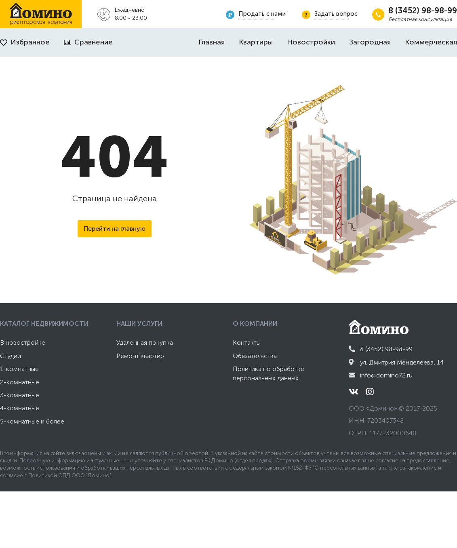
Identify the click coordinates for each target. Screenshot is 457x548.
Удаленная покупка (144, 342)
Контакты (247, 342)
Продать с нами (262, 13)
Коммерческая (431, 42)
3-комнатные (19, 395)
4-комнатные (19, 408)
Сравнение (88, 42)
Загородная (370, 42)
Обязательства (255, 356)
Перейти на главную (114, 228)
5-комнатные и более (32, 421)
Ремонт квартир (140, 356)
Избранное (25, 42)
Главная (211, 42)
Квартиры (256, 42)
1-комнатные (19, 369)
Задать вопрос (336, 13)
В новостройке (22, 342)
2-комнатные (19, 382)
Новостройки (311, 42)
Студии (10, 356)
